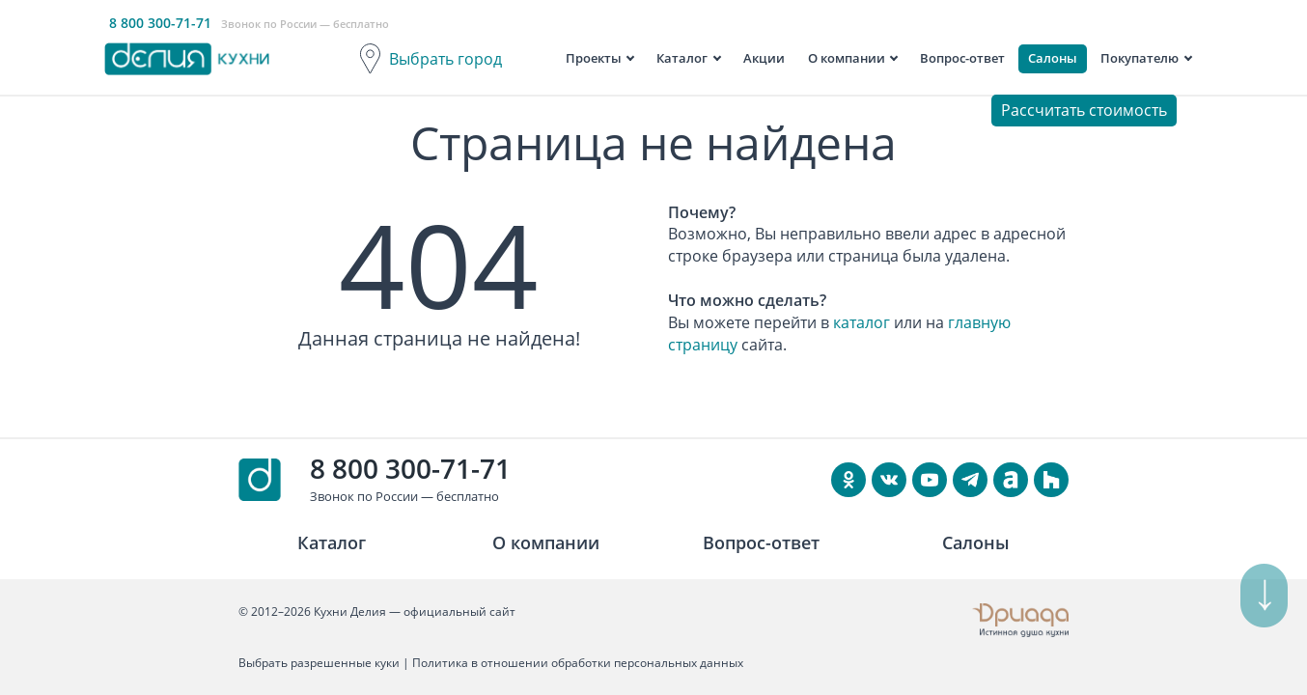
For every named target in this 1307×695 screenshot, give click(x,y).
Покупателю (1139, 58)
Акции (764, 58)
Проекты (594, 58)
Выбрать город (445, 59)
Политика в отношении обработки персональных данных (577, 662)
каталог (861, 322)
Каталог (682, 58)
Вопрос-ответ (962, 58)
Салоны (1052, 58)
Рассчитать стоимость (1084, 110)
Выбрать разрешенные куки (319, 662)
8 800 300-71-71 (410, 468)
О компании (846, 58)
